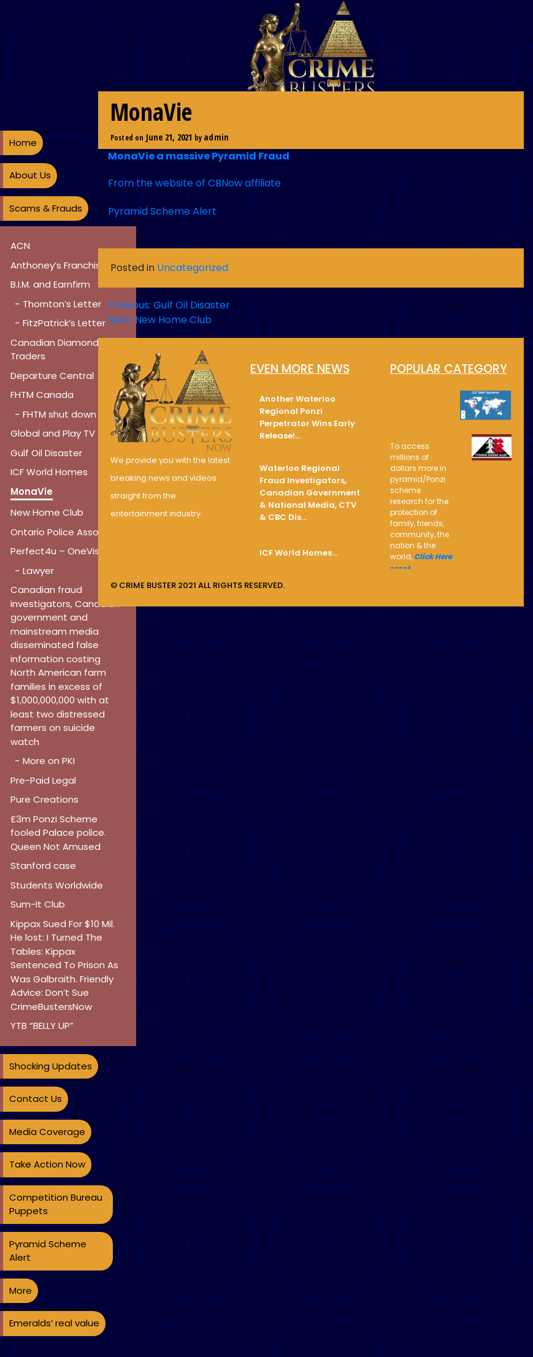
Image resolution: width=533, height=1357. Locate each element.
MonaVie (31, 491)
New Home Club (46, 512)
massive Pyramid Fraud (228, 156)
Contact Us (35, 1098)
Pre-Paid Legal (43, 780)
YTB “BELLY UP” (42, 1025)
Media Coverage (47, 1131)
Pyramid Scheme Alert (47, 1250)
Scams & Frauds (45, 208)
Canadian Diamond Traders (54, 349)
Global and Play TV (52, 433)
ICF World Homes (49, 471)
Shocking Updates (50, 1066)
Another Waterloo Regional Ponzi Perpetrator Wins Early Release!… (307, 417)
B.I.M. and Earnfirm (50, 284)
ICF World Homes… (298, 553)
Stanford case (43, 865)
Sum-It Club (37, 904)
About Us (30, 175)
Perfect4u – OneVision (61, 551)
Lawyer (38, 570)
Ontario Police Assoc (57, 532)
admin (216, 137)
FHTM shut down (59, 414)
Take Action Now (47, 1164)
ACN (20, 245)
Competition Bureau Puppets (55, 1204)
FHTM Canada (42, 394)
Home (23, 142)
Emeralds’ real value (54, 1323)
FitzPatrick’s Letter (64, 322)
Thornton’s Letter (62, 303)
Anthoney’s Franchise (58, 265)
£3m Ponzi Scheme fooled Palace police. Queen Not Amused (58, 832)
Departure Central (52, 375)
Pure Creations (44, 799)
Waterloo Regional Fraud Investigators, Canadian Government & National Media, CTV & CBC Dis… (309, 492)
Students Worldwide (56, 885)
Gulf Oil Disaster (46, 452)
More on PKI (49, 760)
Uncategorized (192, 268)
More (20, 1290)
